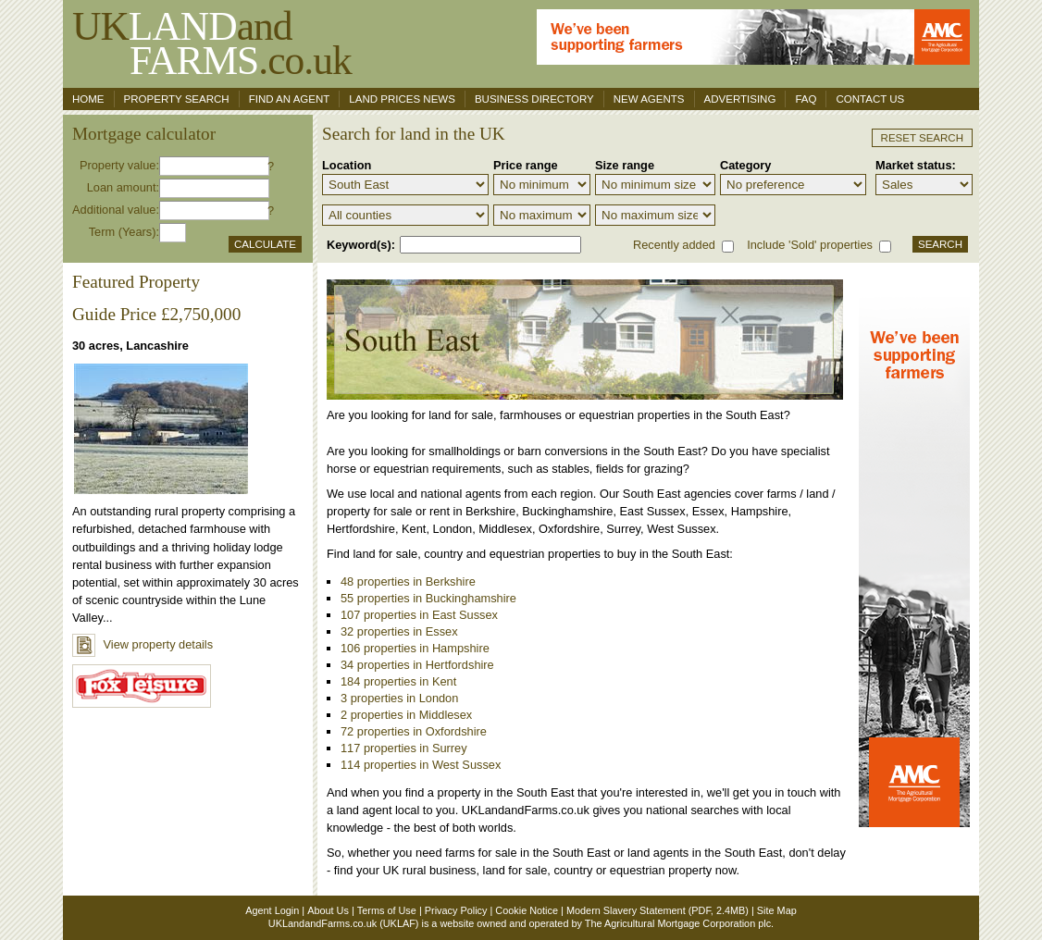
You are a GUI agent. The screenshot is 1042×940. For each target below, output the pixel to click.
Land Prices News (402, 99)
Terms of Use (386, 910)
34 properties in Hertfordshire (417, 665)
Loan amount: (123, 187)
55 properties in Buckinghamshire (428, 598)
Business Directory (534, 99)
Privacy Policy (456, 910)
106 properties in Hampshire (415, 648)
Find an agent (289, 99)
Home (88, 99)
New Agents (649, 99)
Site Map (777, 910)
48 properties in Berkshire (408, 581)
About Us (328, 910)
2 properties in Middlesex (406, 715)
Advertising (740, 99)
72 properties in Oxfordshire (414, 731)
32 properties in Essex (399, 631)
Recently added (674, 245)
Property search (176, 99)
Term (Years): (124, 232)
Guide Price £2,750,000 (156, 314)
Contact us (870, 99)
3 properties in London (399, 698)
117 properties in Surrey (404, 748)
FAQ (805, 99)
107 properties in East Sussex (419, 615)
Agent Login (272, 910)
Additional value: (115, 209)
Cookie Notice (526, 910)
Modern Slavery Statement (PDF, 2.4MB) (657, 910)
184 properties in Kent (398, 681)
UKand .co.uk (212, 43)
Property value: (119, 165)
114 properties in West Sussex (421, 765)
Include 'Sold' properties (810, 245)
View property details (142, 644)
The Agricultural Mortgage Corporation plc (678, 923)
